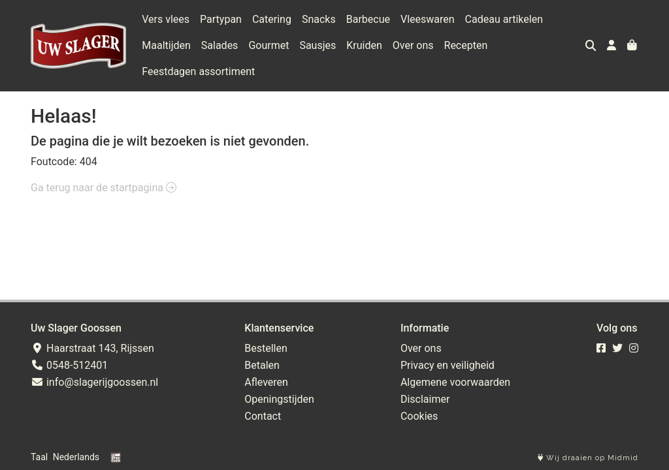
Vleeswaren (427, 19)
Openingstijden (279, 399)
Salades (219, 45)
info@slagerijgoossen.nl (94, 382)
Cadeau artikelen (504, 19)
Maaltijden (166, 45)
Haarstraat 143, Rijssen (92, 348)
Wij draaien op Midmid (588, 458)
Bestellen (265, 348)
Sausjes (317, 45)
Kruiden (364, 45)
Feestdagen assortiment (198, 71)
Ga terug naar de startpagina (103, 187)
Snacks (319, 19)
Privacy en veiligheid (447, 365)
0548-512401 (69, 365)
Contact (262, 416)
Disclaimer (424, 399)
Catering (271, 19)
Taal (39, 457)
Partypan (221, 19)
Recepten (466, 45)
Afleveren (266, 382)
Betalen (262, 365)
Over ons (413, 45)
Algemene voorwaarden (455, 382)
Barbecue (368, 19)
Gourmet (268, 45)
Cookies (419, 416)
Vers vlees (165, 19)
